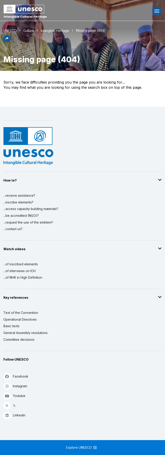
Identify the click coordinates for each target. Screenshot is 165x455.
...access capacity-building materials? (30, 209)
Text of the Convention (20, 313)
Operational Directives (20, 319)
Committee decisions (18, 339)
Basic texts (11, 326)
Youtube (14, 395)
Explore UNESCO (81, 447)
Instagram (15, 386)
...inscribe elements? (18, 202)
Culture (28, 31)
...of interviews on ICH (19, 271)
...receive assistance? (19, 195)
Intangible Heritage (55, 31)
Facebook (15, 376)
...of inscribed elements (20, 264)
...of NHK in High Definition (22, 277)
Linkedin (14, 415)
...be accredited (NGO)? (21, 215)
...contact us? (12, 229)
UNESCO (10, 31)
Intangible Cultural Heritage (25, 16)
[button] (7, 41)
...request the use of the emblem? (28, 222)
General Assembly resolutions (25, 333)
